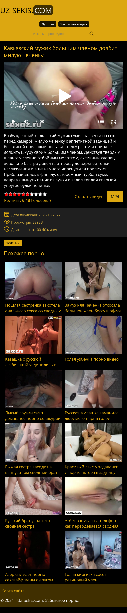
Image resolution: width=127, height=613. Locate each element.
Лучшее (47, 24)
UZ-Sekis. (26, 10)
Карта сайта (13, 591)
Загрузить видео (73, 24)
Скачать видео (96, 196)
